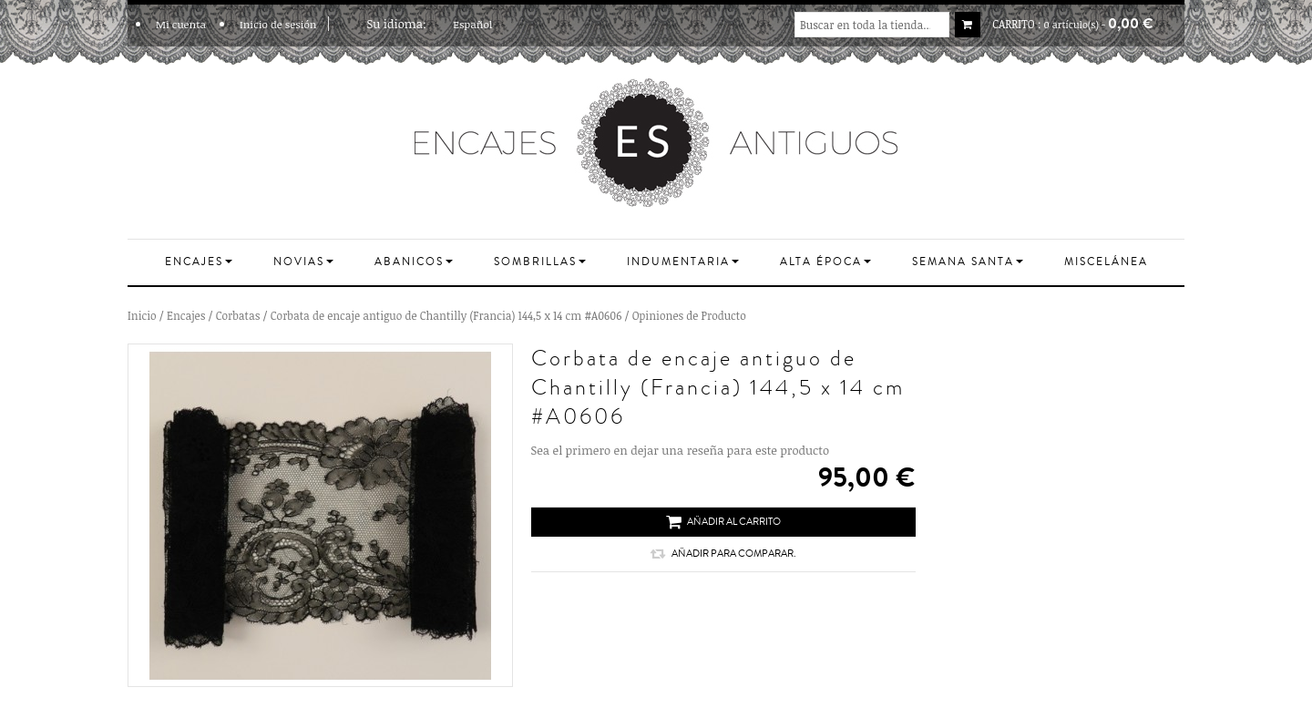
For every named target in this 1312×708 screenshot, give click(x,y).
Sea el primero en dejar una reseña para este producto (680, 450)
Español (478, 23)
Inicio (142, 315)
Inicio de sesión (278, 23)
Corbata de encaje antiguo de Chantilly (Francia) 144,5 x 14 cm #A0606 (446, 315)
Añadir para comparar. (723, 554)
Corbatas (238, 315)
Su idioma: (396, 23)
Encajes (186, 315)
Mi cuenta (181, 23)
